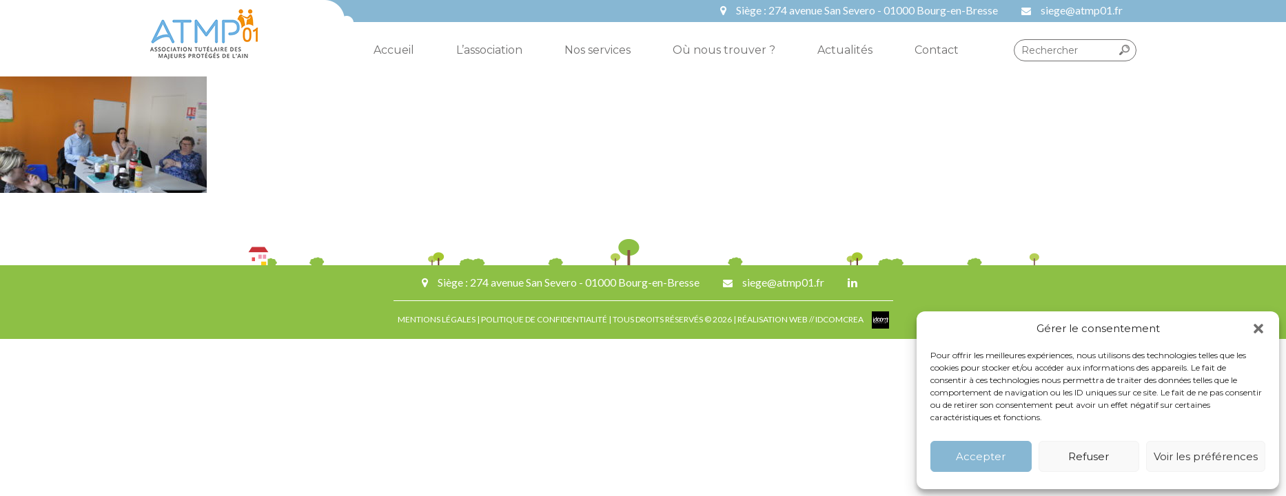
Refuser (1088, 456)
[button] (1258, 328)
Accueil (394, 49)
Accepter (981, 456)
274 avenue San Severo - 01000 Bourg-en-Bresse (883, 10)
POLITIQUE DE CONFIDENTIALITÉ (544, 319)
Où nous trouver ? (724, 49)
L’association (489, 49)
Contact (937, 49)
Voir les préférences (1206, 456)
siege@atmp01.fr (1082, 10)
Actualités (844, 49)
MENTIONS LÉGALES (437, 319)
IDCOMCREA (840, 319)
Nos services (597, 49)
